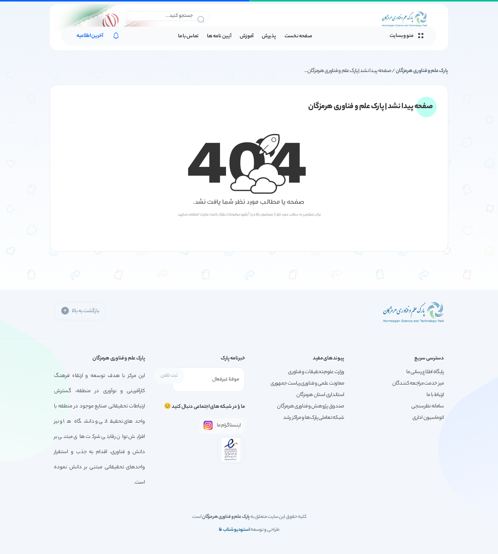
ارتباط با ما (435, 395)
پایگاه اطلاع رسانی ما (425, 372)
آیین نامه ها (219, 36)
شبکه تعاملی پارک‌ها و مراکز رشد (313, 418)
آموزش (247, 36)
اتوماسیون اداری (428, 418)
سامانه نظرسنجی (427, 406)
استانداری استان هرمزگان (320, 395)
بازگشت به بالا (79, 311)
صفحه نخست (298, 36)
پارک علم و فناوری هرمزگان (422, 71)
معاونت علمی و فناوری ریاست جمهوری (307, 383)
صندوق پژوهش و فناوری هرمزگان (310, 406)
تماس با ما (188, 36)
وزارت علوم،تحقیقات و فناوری (316, 372)
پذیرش (269, 36)
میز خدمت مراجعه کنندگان (418, 383)
